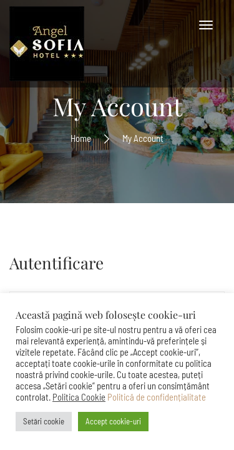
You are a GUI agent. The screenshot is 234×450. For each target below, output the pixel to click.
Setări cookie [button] (43, 421)
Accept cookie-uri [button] (113, 421)
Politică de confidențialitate (156, 396)
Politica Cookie (78, 396)
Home (81, 137)
